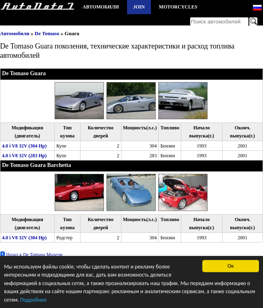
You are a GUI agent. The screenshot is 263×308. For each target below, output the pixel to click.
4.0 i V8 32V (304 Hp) (24, 146)
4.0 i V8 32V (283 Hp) (24, 155)
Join (139, 7)
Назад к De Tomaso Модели (31, 254)
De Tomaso (47, 33)
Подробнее (33, 300)
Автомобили (101, 7)
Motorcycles (178, 7)
